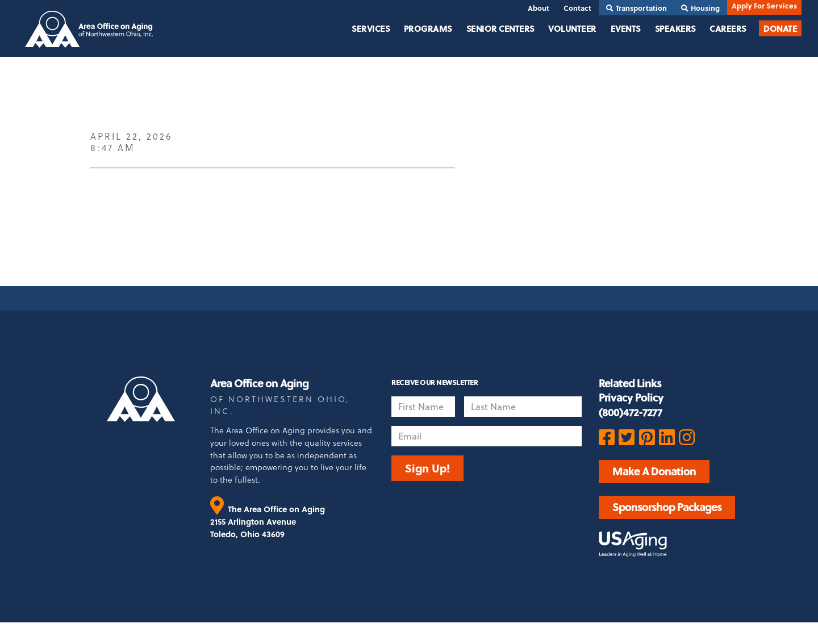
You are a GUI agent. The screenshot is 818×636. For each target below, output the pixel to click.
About (538, 7)
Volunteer (572, 28)
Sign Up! (427, 468)
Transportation (636, 7)
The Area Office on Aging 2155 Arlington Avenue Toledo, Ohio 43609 (267, 521)
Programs (428, 28)
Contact (577, 7)
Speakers (675, 28)
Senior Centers (500, 28)
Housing (700, 7)
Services (371, 28)
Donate (780, 28)
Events (626, 28)
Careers (728, 28)
